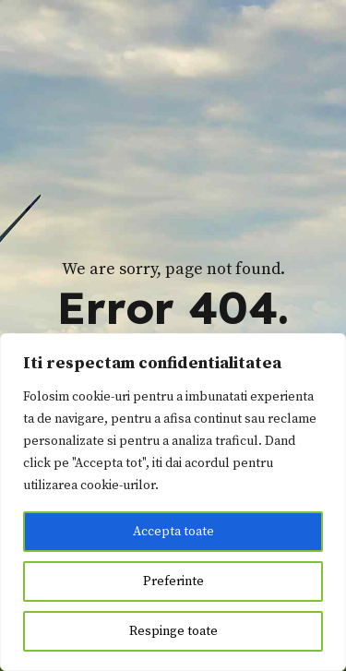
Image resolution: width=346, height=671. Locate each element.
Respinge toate (173, 631)
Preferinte (173, 581)
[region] (173, 502)
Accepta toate (173, 531)
